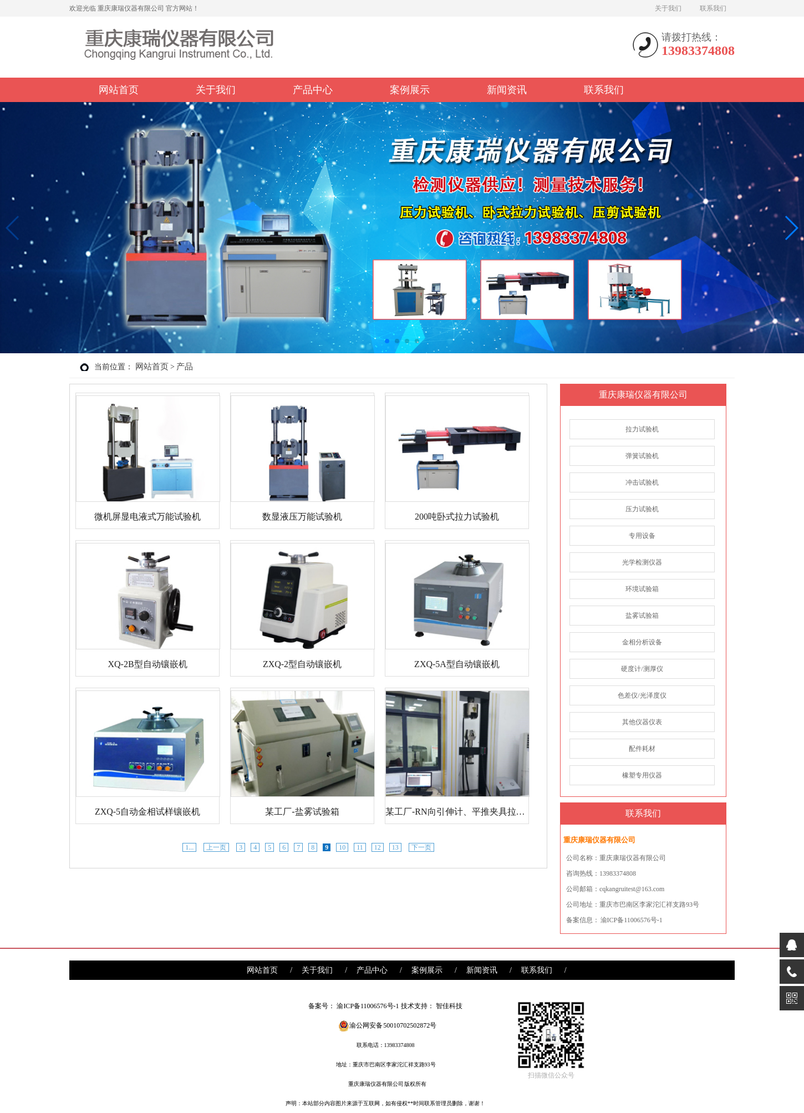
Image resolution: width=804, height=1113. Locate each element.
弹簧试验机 (642, 456)
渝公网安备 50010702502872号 (387, 1025)
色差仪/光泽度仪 (642, 695)
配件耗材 (642, 749)
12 (377, 847)
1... (189, 847)
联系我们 (713, 8)
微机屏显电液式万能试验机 (147, 516)
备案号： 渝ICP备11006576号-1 (353, 1006)
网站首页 (119, 89)
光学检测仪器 (642, 562)
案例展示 (410, 89)
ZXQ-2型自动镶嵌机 (302, 664)
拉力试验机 (642, 429)
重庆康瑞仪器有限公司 (643, 394)
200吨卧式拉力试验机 (457, 516)
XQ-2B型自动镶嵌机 (147, 664)
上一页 (216, 847)
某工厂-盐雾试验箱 (302, 811)
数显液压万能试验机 (302, 516)
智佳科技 (449, 1006)
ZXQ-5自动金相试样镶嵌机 (147, 811)
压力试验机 (642, 509)
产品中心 (313, 89)
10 (342, 847)
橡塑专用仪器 (642, 775)
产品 (184, 366)
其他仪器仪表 (642, 722)
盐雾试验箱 (642, 615)
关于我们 (668, 8)
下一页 (421, 847)
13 (395, 847)
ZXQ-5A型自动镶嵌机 (457, 664)
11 (360, 847)
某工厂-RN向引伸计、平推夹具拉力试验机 (456, 811)
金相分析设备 (642, 642)
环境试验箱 (642, 589)
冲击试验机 (642, 482)
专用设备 (642, 536)
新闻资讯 (507, 89)
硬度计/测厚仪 (642, 669)
